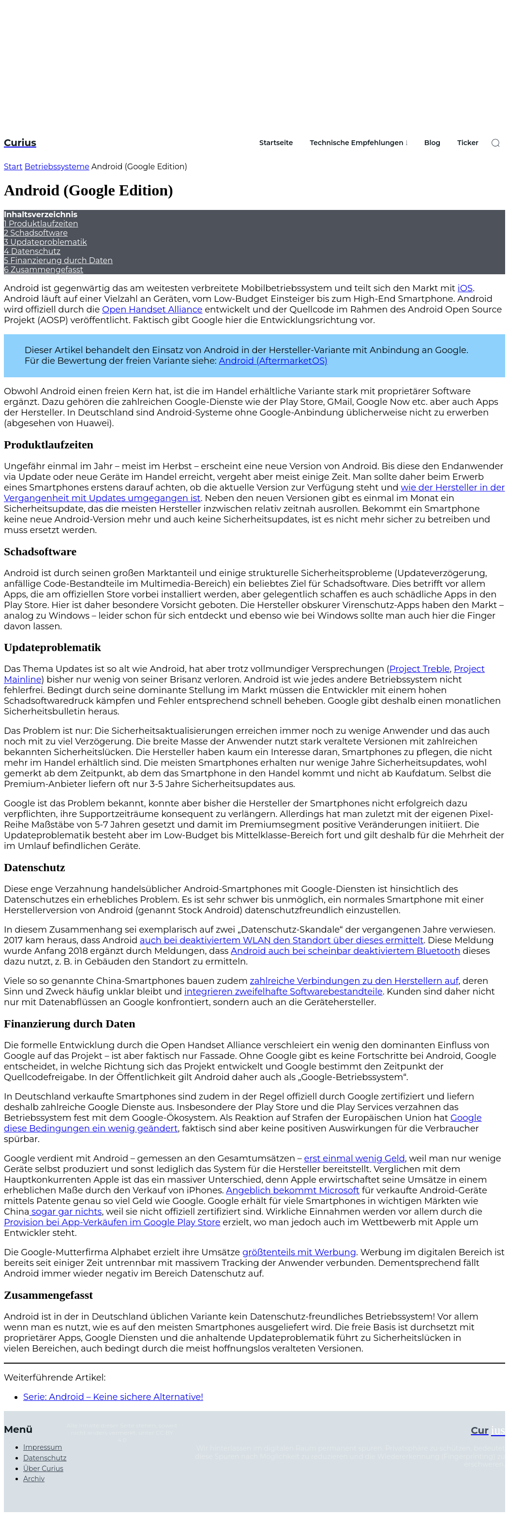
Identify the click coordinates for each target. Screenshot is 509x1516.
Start (13, 166)
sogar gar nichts (66, 1211)
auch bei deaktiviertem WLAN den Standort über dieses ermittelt (282, 940)
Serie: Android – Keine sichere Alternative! (113, 1397)
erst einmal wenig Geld (354, 1158)
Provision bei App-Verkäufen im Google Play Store (112, 1222)
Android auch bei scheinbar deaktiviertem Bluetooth (345, 951)
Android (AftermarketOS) (273, 361)
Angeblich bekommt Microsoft (292, 1190)
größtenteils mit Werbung (299, 1252)
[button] (495, 142)
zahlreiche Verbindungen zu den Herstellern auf (354, 981)
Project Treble (419, 669)
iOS (465, 288)
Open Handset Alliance (152, 309)
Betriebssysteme (57, 166)
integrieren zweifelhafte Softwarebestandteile (283, 991)
